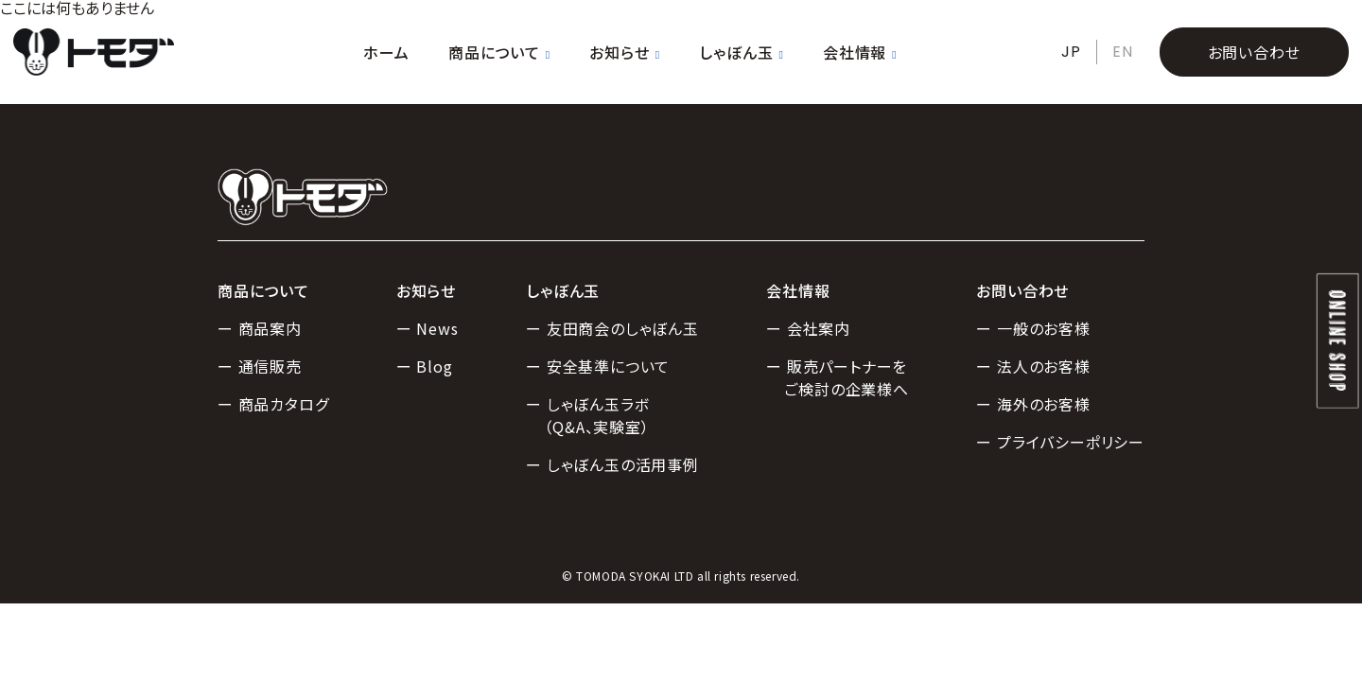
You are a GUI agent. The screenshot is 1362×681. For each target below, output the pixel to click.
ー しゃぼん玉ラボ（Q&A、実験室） (587, 415)
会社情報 (860, 52)
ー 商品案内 (260, 328)
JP (1071, 51)
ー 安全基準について (598, 366)
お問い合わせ (1254, 52)
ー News (427, 328)
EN (1122, 51)
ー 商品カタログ (273, 404)
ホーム (386, 52)
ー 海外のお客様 (1033, 404)
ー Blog (424, 366)
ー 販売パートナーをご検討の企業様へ (837, 377)
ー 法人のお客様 (1033, 366)
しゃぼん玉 (741, 52)
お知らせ (624, 52)
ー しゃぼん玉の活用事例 (612, 464)
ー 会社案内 (808, 328)
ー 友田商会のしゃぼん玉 (612, 328)
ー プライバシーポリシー (1060, 441)
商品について (499, 52)
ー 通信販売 (260, 366)
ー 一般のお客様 (1033, 328)
